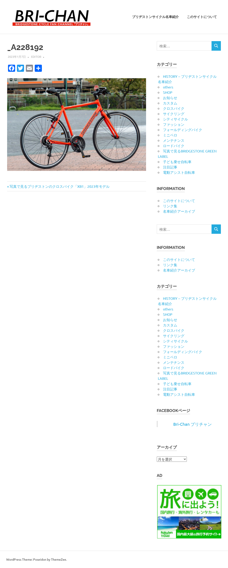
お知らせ (170, 97)
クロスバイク (173, 108)
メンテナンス (173, 140)
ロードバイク (173, 145)
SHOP (167, 92)
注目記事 (170, 167)
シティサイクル (175, 119)
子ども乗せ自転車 (177, 161)
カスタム (170, 103)
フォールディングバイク (182, 129)
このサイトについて (202, 17)
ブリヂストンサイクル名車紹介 (155, 17)
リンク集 (170, 206)
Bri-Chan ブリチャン (192, 424)
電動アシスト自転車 (179, 172)
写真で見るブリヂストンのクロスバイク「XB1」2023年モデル (59, 186)
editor (36, 56)
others (168, 87)
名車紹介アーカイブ (179, 211)
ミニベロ (170, 135)
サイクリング (173, 113)
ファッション (173, 124)
